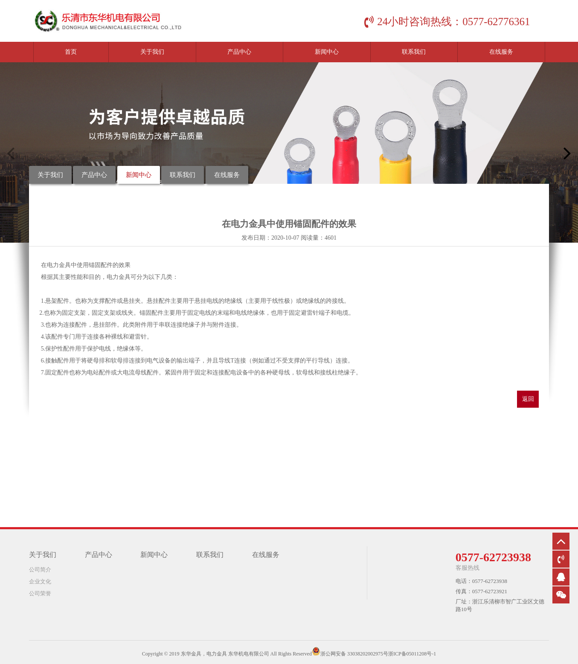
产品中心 (239, 52)
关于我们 (152, 52)
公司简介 (40, 569)
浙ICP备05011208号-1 (412, 654)
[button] (567, 153)
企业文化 (40, 581)
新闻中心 (327, 52)
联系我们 (414, 52)
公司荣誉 (40, 593)
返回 (528, 399)
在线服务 (501, 52)
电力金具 (59, 265)
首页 (71, 52)
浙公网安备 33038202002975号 (354, 654)
